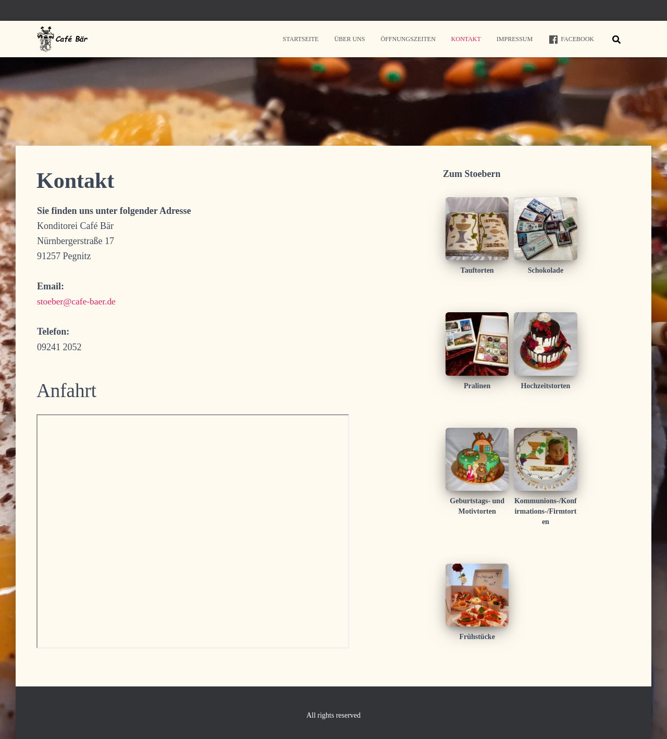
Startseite (300, 39)
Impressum (515, 39)
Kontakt (466, 39)
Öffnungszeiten (407, 39)
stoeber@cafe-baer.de (77, 301)
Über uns (349, 39)
